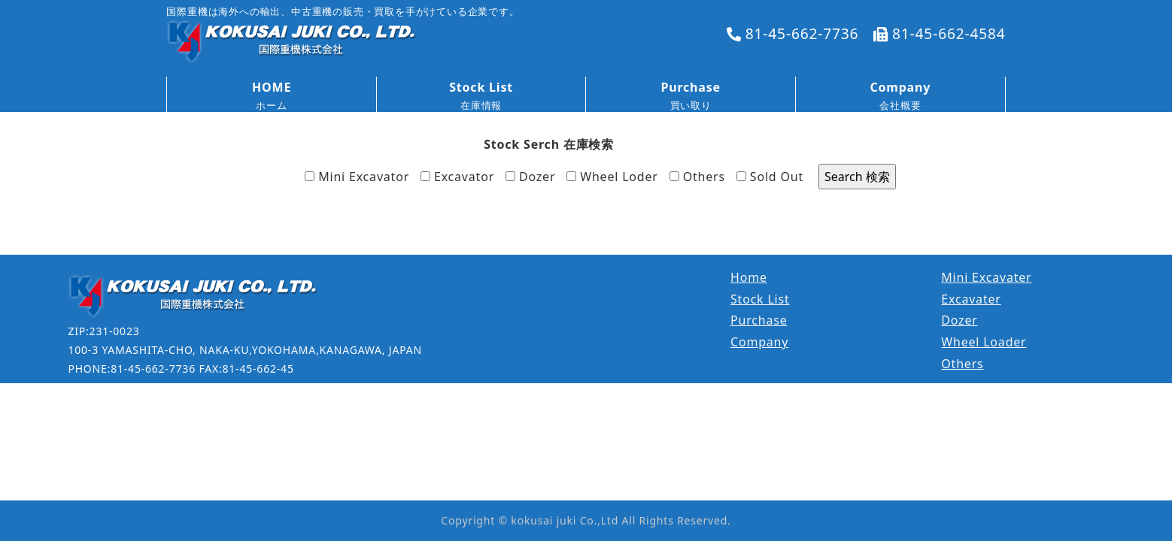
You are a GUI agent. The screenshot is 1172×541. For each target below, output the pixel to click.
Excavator (457, 176)
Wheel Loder (611, 176)
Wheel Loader (983, 342)
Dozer (530, 176)
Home (748, 277)
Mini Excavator (357, 176)
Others (697, 176)
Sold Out (769, 176)
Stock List (760, 299)
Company (759, 342)
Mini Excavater (986, 277)
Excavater (970, 299)
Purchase (759, 320)
